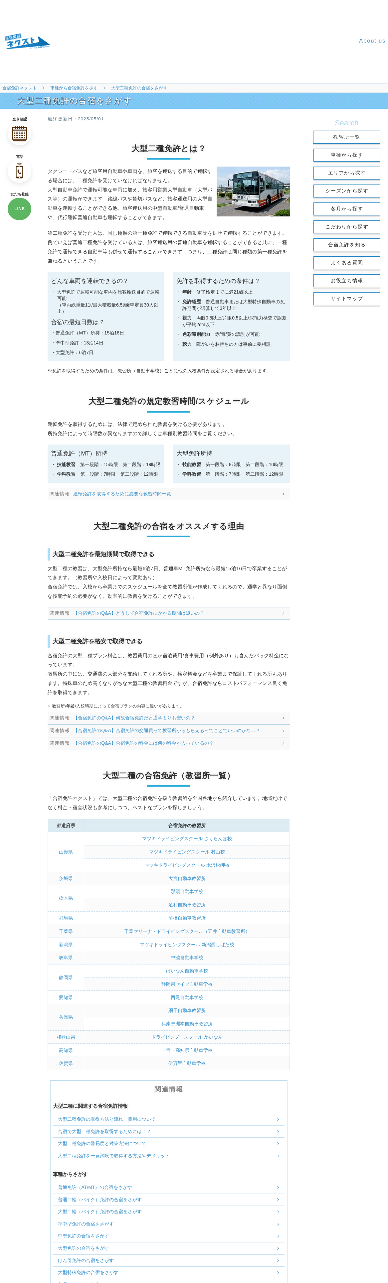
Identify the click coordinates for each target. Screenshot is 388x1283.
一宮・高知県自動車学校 (187, 1048)
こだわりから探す (347, 226)
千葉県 (66, 930)
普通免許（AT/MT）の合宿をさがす (95, 1185)
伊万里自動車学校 (187, 1061)
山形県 (66, 851)
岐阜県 (66, 956)
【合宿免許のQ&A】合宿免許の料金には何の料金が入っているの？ (144, 742)
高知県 (66, 1048)
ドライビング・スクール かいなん (187, 1035)
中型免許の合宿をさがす (83, 1233)
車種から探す (347, 155)
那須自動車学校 (187, 890)
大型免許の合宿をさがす (83, 1245)
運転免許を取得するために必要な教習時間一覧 (122, 493)
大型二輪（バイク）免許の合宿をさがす (100, 1209)
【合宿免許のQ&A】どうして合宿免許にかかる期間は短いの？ (139, 613)
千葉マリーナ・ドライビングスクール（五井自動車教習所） (187, 930)
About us (372, 41)
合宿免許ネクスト (19, 87)
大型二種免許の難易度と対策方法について (102, 1141)
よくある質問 (347, 262)
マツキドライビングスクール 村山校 (187, 851)
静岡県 (66, 975)
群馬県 (66, 917)
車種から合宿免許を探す (74, 87)
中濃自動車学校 (187, 956)
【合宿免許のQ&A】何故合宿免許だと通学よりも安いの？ (134, 717)
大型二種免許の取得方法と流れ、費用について (107, 1116)
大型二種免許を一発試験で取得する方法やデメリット (114, 1153)
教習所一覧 (346, 137)
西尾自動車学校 (187, 995)
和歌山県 (66, 1035)
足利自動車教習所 (187, 904)
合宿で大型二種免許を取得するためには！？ (104, 1128)
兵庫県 (66, 1015)
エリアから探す (347, 173)
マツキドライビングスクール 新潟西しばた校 (187, 943)
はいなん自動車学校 (187, 969)
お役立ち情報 (347, 280)
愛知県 (66, 995)
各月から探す (347, 208)
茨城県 (66, 877)
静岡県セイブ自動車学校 (187, 982)
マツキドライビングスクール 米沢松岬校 (187, 864)
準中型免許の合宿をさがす (86, 1221)
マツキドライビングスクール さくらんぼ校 (187, 838)
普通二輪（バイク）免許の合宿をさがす (100, 1197)
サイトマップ (347, 298)
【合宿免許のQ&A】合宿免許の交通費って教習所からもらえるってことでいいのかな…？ (167, 730)
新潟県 (66, 943)
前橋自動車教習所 (187, 917)
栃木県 (66, 897)
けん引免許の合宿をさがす (86, 1257)
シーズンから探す (347, 190)
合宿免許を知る (347, 244)
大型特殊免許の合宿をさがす (88, 1270)
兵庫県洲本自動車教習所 (187, 1021)
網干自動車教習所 (187, 1008)
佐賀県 (66, 1061)
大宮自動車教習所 (187, 877)
